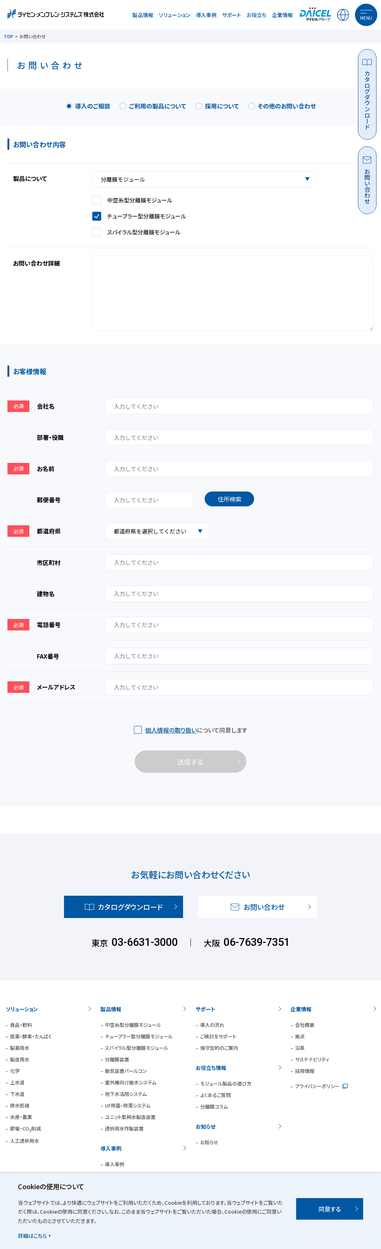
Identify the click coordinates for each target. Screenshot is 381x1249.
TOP (8, 36)
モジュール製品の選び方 (226, 1083)
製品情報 (142, 15)
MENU (366, 17)
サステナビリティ (312, 1059)
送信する (190, 761)
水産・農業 (21, 1116)
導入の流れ (212, 1024)
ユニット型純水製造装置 (130, 1116)
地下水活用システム (126, 1093)
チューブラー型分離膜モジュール (139, 1036)
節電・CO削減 (25, 1128)
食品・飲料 (21, 1024)
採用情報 (304, 1070)
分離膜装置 (117, 1059)
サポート (231, 15)
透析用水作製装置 (124, 1128)
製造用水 (19, 1059)
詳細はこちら (32, 1235)
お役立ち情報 (211, 1067)
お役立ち (256, 15)
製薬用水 (19, 1047)
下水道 (17, 1093)
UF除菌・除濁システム (127, 1105)
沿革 (300, 1047)
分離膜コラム (214, 1106)
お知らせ (205, 1126)
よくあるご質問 (215, 1095)
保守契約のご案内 (219, 1047)
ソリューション (174, 15)
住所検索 (229, 498)
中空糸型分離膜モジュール (133, 1024)
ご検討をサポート (218, 1036)
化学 (15, 1070)
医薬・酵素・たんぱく (31, 1036)
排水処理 (19, 1105)
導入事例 (206, 15)
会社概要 (304, 1024)
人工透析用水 (24, 1140)
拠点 (300, 1036)
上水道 (17, 1082)
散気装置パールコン (126, 1070)
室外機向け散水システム (130, 1082)
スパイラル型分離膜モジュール (136, 1047)
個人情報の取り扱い (171, 730)
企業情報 (282, 15)
